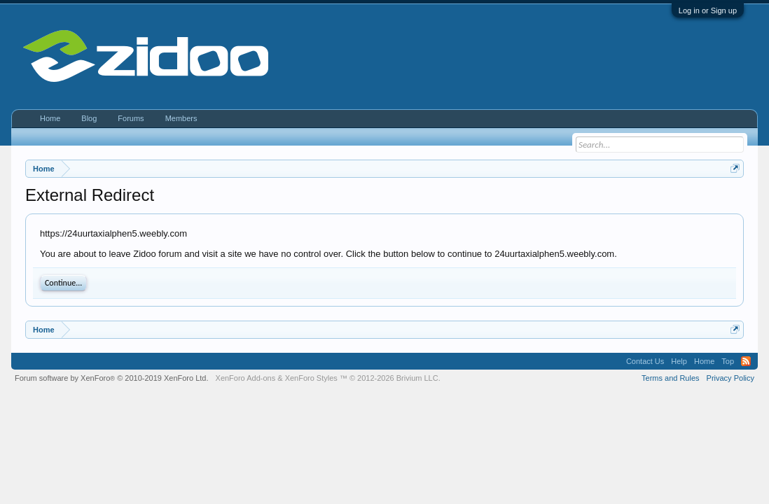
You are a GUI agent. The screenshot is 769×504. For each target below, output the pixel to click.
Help (679, 361)
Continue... (63, 283)
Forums (131, 118)
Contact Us (645, 361)
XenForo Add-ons (246, 378)
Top (727, 361)
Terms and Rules (671, 378)
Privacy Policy (730, 378)
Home (50, 118)
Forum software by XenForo (112, 378)
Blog (89, 118)
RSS (746, 361)
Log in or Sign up (708, 10)
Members (181, 118)
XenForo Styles (311, 378)
